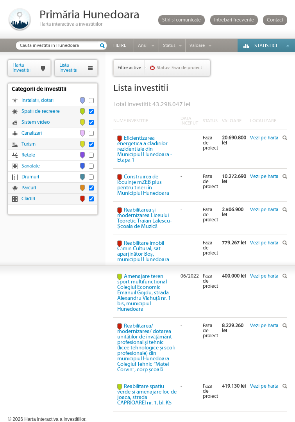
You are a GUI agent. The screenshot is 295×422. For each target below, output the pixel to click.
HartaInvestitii (21, 67)
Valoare (197, 45)
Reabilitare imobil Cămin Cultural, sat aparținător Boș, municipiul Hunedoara (143, 251)
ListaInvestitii (68, 67)
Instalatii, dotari (37, 100)
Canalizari (31, 133)
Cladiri (28, 199)
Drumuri (30, 177)
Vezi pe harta (264, 138)
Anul (143, 45)
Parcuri (28, 188)
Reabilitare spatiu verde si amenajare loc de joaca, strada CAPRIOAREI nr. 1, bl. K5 (147, 395)
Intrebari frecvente (234, 20)
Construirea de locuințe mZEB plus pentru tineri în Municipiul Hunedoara (143, 185)
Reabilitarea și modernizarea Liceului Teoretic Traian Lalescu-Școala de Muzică (144, 218)
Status (169, 45)
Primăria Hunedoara (89, 15)
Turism (28, 144)
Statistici (265, 46)
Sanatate (30, 166)
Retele (28, 155)
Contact (275, 20)
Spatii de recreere (40, 111)
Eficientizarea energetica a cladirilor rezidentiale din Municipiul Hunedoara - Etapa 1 (144, 149)
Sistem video (35, 122)
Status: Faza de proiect (179, 67)
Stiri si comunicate (181, 20)
